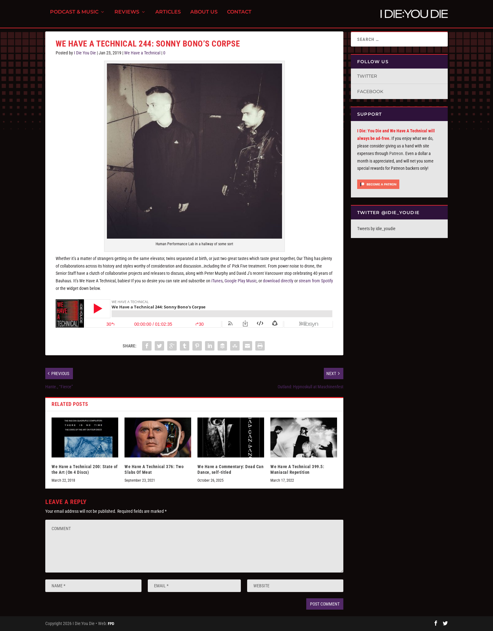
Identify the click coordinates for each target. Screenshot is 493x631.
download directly (278, 280)
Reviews (126, 16)
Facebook (370, 91)
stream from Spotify (316, 280)
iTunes (217, 280)
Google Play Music (240, 280)
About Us (204, 16)
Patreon (396, 153)
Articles (168, 16)
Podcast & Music (74, 16)
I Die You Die (85, 52)
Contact (239, 16)
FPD (111, 623)
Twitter (367, 76)
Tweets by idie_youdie (376, 228)
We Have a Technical (142, 52)
